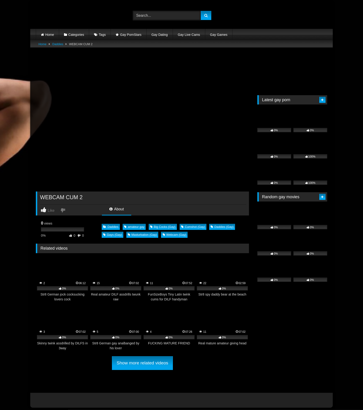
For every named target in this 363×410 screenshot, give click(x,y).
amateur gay (134, 227)
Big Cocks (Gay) (162, 227)
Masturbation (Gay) (142, 234)
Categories (76, 35)
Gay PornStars (130, 35)
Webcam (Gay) (174, 234)
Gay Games (219, 35)
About (116, 209)
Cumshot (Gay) (193, 227)
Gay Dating (159, 35)
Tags (102, 35)
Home (49, 35)
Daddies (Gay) (222, 227)
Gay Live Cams (189, 35)
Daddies (57, 44)
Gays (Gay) (112, 234)
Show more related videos (142, 362)
